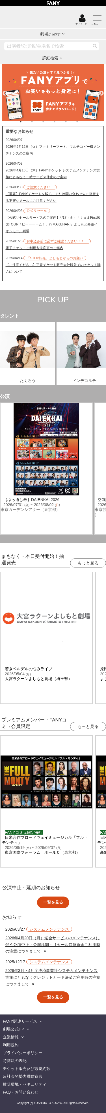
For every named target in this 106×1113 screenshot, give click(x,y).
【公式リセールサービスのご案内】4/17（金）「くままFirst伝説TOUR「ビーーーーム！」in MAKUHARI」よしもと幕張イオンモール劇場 (53, 224)
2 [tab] (37, 121)
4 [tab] (60, 121)
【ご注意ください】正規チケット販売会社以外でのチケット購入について (53, 268)
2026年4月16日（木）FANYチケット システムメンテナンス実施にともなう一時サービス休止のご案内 (53, 173)
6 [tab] (82, 121)
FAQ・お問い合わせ (20, 1092)
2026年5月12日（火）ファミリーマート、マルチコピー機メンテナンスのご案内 (53, 150)
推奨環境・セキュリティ (24, 1084)
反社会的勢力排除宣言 (22, 1076)
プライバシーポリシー (22, 1053)
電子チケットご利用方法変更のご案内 (34, 248)
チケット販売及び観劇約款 (26, 1068)
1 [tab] (26, 121)
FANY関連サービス (20, 1021)
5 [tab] (71, 121)
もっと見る (88, 562)
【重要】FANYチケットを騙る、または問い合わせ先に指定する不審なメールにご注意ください (52, 197)
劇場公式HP (13, 1029)
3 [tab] (48, 121)
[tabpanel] (53, 92)
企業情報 (11, 1037)
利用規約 (11, 1045)
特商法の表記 (15, 1060)
